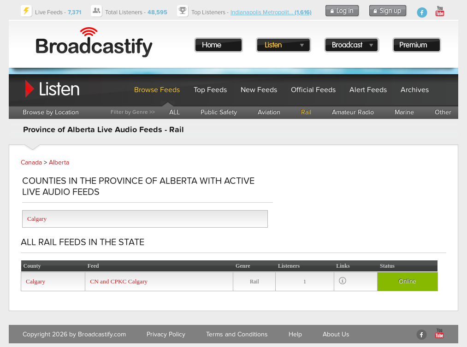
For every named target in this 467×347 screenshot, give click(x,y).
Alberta (59, 162)
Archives (415, 89)
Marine (404, 112)
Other (443, 112)
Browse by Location (51, 112)
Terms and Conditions (237, 334)
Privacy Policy (166, 334)
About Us (336, 334)
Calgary (37, 218)
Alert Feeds (368, 89)
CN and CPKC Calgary (119, 281)
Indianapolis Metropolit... (271, 12)
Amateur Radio (353, 112)
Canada (31, 162)
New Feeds (259, 89)
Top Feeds (210, 89)
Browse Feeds (157, 89)
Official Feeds (313, 89)
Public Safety (219, 112)
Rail (306, 112)
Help (295, 334)
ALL (174, 112)
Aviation (269, 112)
